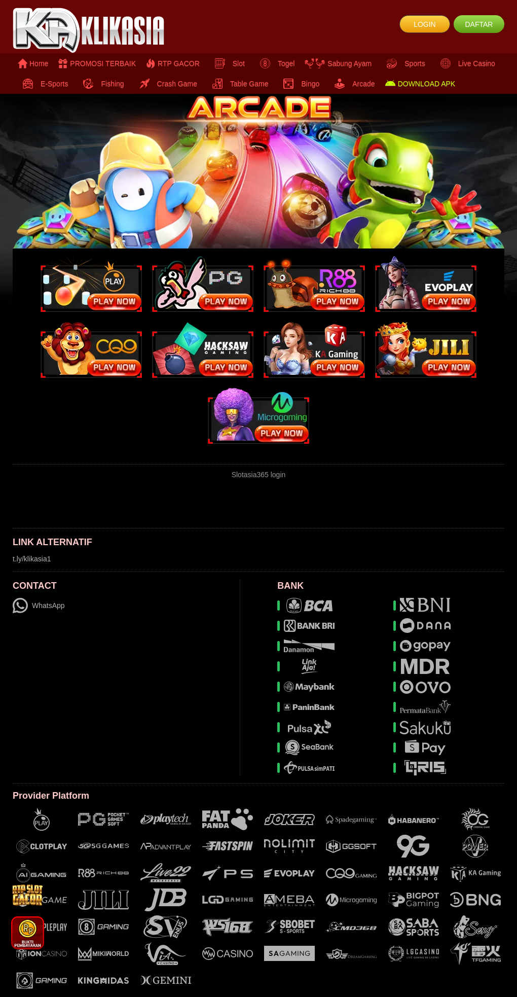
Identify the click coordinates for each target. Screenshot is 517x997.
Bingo (298, 84)
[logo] (94, 30)
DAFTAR (479, 24)
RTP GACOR (173, 63)
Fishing (101, 84)
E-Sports (43, 84)
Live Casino (465, 63)
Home (33, 63)
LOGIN (425, 24)
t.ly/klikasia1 (32, 559)
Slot (227, 63)
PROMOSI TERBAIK (97, 63)
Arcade (352, 84)
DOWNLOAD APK (420, 83)
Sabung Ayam (338, 63)
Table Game (237, 84)
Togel (274, 63)
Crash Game (165, 84)
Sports (403, 63)
